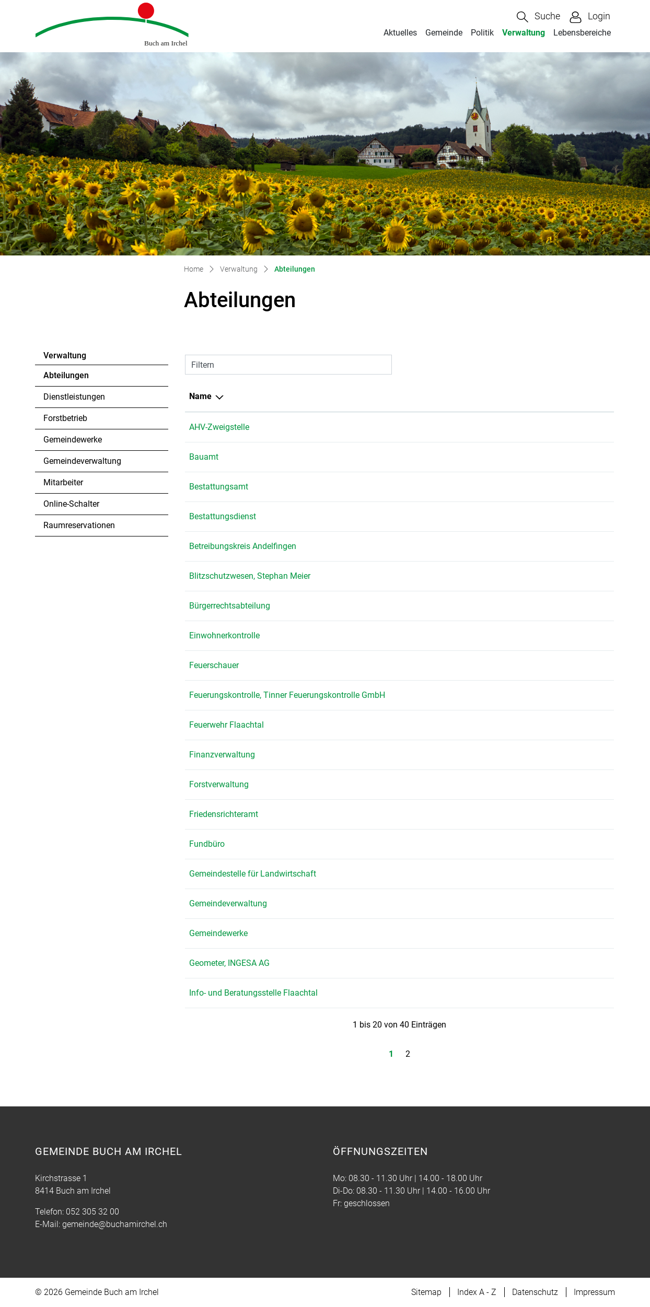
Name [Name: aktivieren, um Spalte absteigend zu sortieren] (200, 396)
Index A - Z (476, 1292)
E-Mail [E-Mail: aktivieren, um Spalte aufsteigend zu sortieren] (483, 396)
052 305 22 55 (435, 963)
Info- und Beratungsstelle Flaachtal (253, 993)
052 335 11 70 (435, 695)
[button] (538, 17)
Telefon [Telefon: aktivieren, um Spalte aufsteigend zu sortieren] (423, 396)
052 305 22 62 (435, 665)
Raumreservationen (79, 525)
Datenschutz (535, 1292)
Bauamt (203, 457)
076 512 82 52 (435, 516)
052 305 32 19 (435, 933)
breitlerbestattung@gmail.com (527, 516)
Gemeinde (443, 33)
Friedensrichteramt (223, 814)
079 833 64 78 (435, 576)
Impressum (594, 1292)
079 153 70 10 (435, 993)
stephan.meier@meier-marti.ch (527, 576)
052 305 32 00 (435, 427)
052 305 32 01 (435, 457)
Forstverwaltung (219, 784)
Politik (482, 33)
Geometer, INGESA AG (229, 963)
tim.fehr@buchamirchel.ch (519, 933)
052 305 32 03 (435, 755)
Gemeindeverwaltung (82, 461)
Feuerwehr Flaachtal (226, 725)
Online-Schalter (71, 504)
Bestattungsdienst (222, 516)
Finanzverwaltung (222, 755)
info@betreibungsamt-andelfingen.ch (539, 546)
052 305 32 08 (435, 784)
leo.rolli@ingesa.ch (506, 665)
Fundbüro (207, 844)
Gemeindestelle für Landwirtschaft (252, 874)
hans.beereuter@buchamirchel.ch (532, 784)
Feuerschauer (214, 665)
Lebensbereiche (582, 33)
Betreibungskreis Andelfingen (242, 546)
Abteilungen (72, 378)
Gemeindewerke (72, 440)
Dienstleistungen (74, 397)
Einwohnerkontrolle (224, 635)
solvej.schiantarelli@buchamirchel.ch (539, 814)
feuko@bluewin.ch (505, 695)
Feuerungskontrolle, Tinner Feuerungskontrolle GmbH (287, 695)
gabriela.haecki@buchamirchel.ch (533, 755)
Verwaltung (523, 33)
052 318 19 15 (435, 874)
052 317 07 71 (435, 546)
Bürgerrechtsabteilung (229, 606)
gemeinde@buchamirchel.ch (523, 457)
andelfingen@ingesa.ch (514, 963)
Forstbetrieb (65, 418)
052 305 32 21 (435, 814)
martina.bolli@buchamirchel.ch (528, 427)
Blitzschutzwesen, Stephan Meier (249, 576)
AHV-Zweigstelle (219, 427)
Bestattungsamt (218, 487)
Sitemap (426, 1292)
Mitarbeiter (63, 482)
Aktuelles (400, 33)
